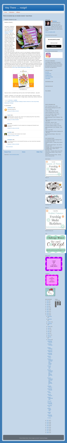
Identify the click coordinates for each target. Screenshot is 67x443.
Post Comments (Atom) (14, 154)
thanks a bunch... (50, 357)
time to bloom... (50, 392)
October (49, 321)
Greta (8, 123)
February (49, 336)
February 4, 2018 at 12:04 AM (13, 144)
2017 (48, 420)
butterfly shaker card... (49, 409)
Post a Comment (9, 146)
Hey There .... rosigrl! (16, 7)
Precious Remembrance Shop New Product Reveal (50, 361)
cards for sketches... (50, 395)
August (49, 326)
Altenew (9, 101)
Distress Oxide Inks (27, 101)
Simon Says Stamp (49, 76)
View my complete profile (50, 32)
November (50, 319)
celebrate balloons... (50, 387)
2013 (48, 427)
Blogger (45, 438)
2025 (48, 302)
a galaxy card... (49, 413)
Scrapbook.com (48, 75)
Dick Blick (47, 72)
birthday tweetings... (50, 348)
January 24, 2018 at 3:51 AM (13, 111)
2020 (48, 311)
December (50, 316)
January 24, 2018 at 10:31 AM (13, 128)
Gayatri (8, 115)
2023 (48, 306)
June (49, 329)
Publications (11, 12)
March (49, 335)
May (49, 331)
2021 (48, 309)
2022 (48, 307)
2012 (48, 429)
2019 (48, 313)
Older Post (39, 152)
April (49, 333)
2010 (48, 432)
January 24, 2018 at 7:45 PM (13, 135)
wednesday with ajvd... (50, 342)
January (49, 339)
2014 (48, 425)
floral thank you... (50, 406)
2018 (48, 314)
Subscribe (53, 46)
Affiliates (18, 12)
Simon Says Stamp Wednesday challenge (21, 67)
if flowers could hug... (49, 367)
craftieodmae (10, 107)
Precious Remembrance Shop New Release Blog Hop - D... (50, 373)
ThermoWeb (47, 78)
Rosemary (54, 21)
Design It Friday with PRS (50, 398)
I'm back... (49, 417)
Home (5, 12)
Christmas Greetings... (50, 344)
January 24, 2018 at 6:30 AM (13, 119)
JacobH (37, 438)
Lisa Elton (9, 132)
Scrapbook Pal (48, 73)
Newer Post (7, 152)
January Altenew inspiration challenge (8, 32)
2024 (48, 304)
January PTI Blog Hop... (50, 351)
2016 (48, 422)
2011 (48, 430)
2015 (48, 423)
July (49, 328)
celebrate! (49, 401)
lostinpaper (9, 139)
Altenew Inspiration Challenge (17, 101)
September (50, 323)
